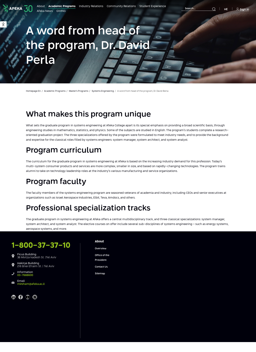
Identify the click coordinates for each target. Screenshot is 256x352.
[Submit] (214, 9)
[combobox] (198, 8)
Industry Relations (91, 6)
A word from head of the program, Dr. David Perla (88, 46)
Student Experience (152, 6)
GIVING (61, 11)
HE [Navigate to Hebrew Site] (226, 9)
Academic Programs (61, 6)
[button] (3, 24)
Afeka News (45, 11)
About (41, 6)
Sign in (243, 9)
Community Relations (121, 6)
